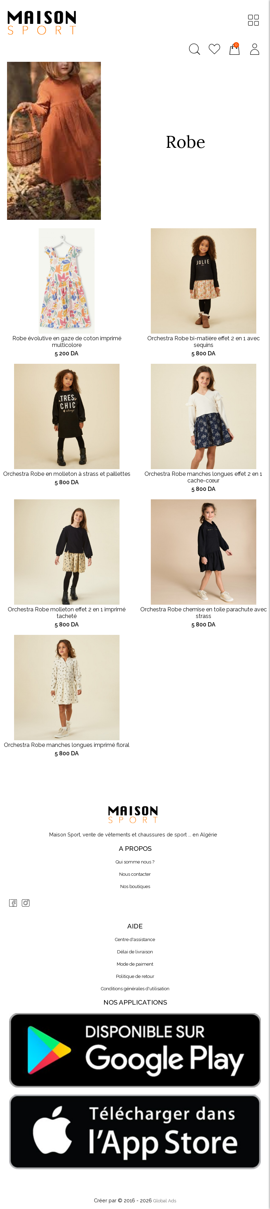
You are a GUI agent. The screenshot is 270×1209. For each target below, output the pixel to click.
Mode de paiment (135, 964)
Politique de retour (135, 976)
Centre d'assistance (135, 939)
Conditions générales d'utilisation (135, 988)
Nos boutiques (135, 886)
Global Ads (164, 1200)
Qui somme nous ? (135, 862)
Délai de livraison (135, 951)
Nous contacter (135, 874)
